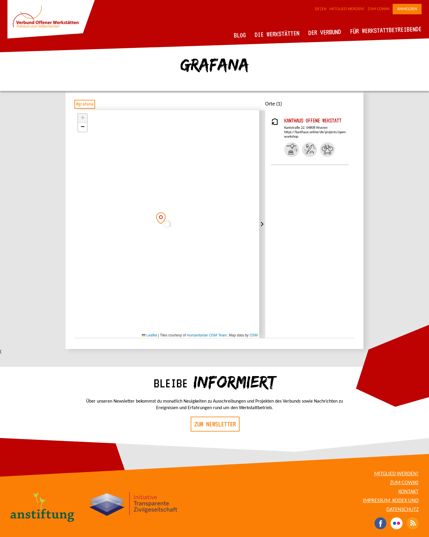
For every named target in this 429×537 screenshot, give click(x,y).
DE (317, 9)
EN (324, 9)
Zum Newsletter (215, 424)
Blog (240, 35)
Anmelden (407, 9)
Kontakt (408, 492)
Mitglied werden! (347, 9)
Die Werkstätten (277, 33)
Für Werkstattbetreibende (386, 30)
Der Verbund (324, 32)
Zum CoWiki (379, 9)
